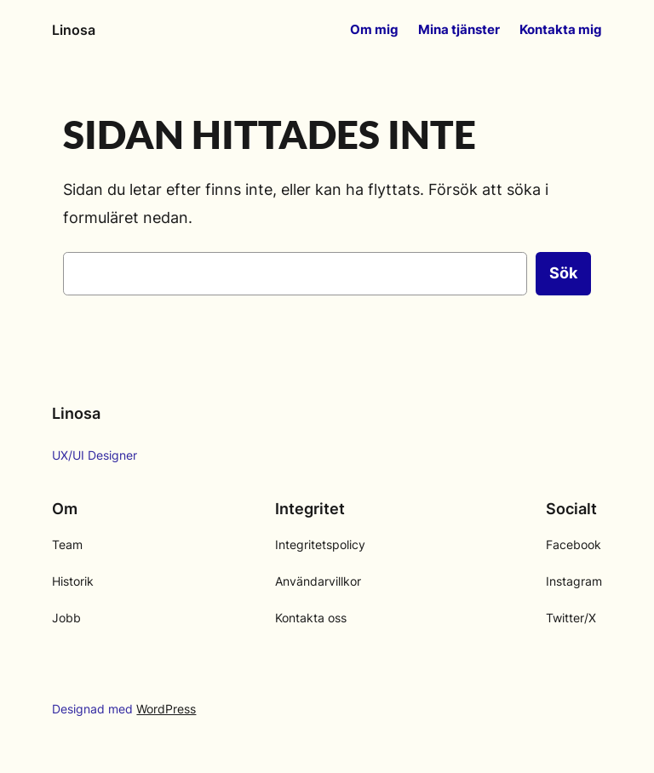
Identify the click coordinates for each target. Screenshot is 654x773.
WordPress (166, 708)
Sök (563, 273)
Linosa (73, 29)
